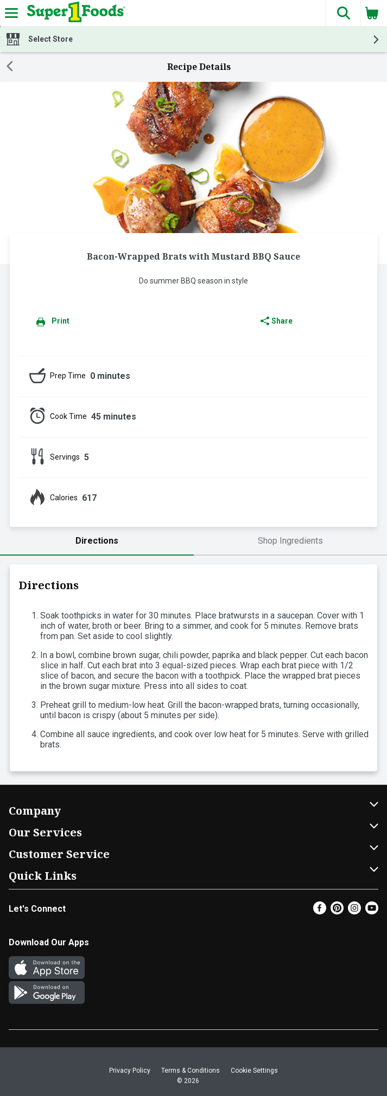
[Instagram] (354, 911)
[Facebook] (319, 911)
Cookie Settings (254, 1070)
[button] (343, 13)
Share (277, 321)
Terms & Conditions (190, 1070)
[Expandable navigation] (11, 13)
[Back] (9, 67)
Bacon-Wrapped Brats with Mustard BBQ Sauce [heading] (193, 256)
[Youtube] (371, 911)
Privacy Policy (129, 1070)
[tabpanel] (193, 667)
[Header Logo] (74, 13)
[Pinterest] (337, 911)
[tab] (97, 541)
